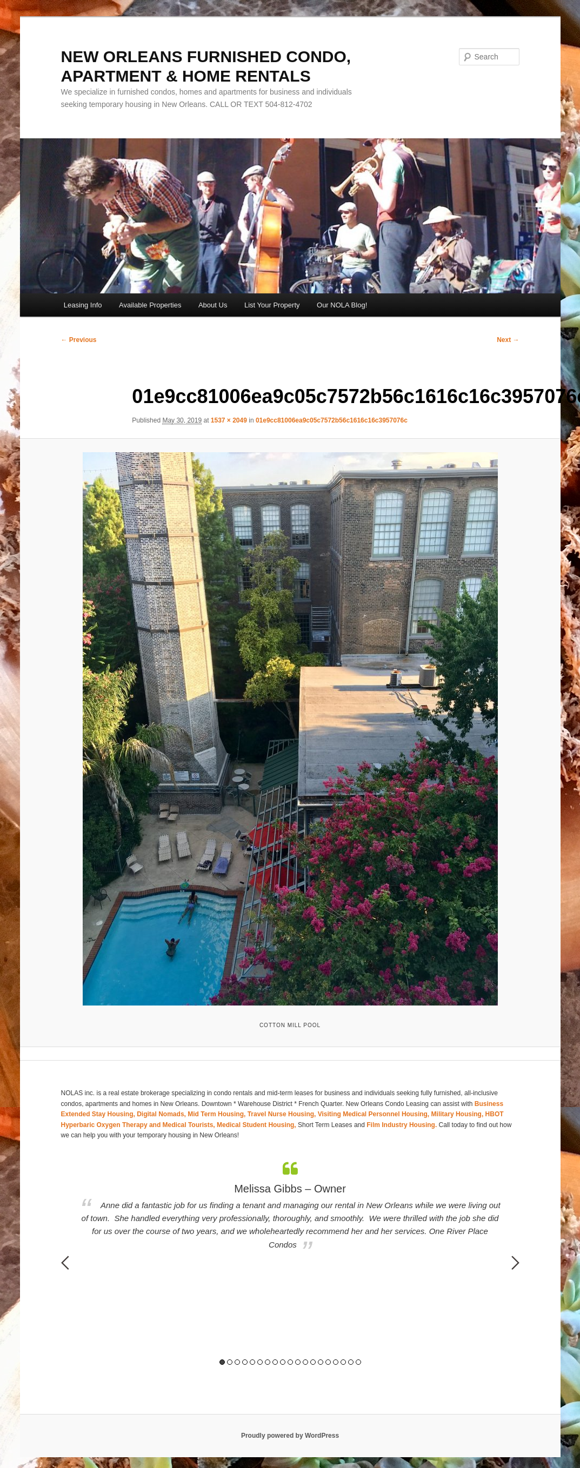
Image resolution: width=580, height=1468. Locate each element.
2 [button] (229, 1362)
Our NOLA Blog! (342, 305)
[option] (290, 1206)
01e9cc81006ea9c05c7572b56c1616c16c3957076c (332, 420)
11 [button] (298, 1362)
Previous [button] (65, 1263)
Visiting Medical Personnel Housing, (374, 1114)
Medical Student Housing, (257, 1125)
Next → (508, 340)
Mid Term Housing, (217, 1114)
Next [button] (515, 1263)
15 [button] (328, 1362)
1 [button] (222, 1362)
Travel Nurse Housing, (283, 1114)
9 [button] (282, 1362)
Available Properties (150, 305)
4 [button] (245, 1362)
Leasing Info (83, 305)
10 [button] (290, 1362)
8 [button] (275, 1362)
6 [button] (260, 1362)
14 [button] (320, 1362)
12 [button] (305, 1362)
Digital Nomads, (162, 1114)
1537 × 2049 (229, 420)
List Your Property (272, 305)
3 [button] (237, 1362)
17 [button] (343, 1362)
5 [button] (252, 1362)
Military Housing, (458, 1114)
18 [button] (351, 1362)
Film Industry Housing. (401, 1125)
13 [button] (313, 1362)
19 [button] (358, 1362)
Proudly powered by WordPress (290, 1435)
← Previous (79, 340)
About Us (212, 305)
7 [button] (267, 1362)
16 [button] (335, 1362)
